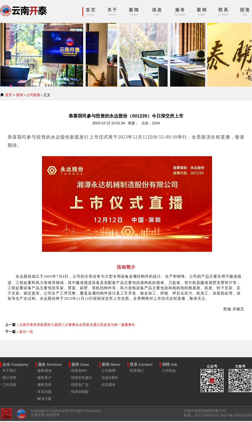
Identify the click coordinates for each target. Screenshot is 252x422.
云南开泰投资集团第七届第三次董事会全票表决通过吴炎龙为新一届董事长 (77, 325)
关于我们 (9, 371)
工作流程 (9, 385)
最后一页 (26, 332)
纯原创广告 (80, 385)
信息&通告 (110, 378)
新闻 (19, 95)
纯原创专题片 (81, 378)
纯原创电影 (80, 392)
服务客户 (44, 378)
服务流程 (44, 385)
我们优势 (9, 378)
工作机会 (169, 371)
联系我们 (137, 371)
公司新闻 (33, 95)
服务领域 (44, 371)
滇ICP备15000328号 (236, 415)
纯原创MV (79, 371)
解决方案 (44, 399)
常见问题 (44, 392)
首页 (8, 95)
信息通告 (109, 385)
